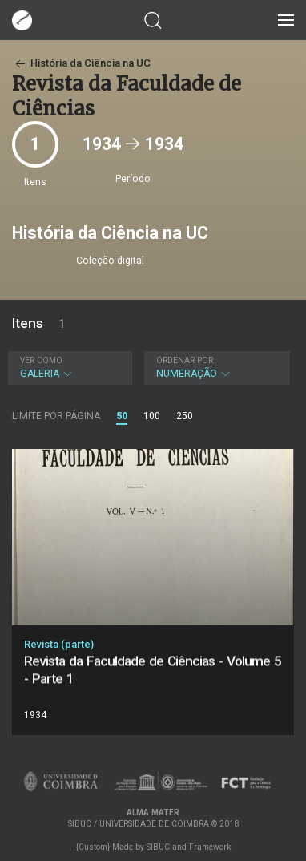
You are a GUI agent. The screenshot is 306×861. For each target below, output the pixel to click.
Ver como (41, 360)
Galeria (68, 367)
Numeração (215, 367)
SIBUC (158, 847)
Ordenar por (184, 360)
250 (184, 416)
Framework (210, 847)
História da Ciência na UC (81, 63)
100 (151, 416)
